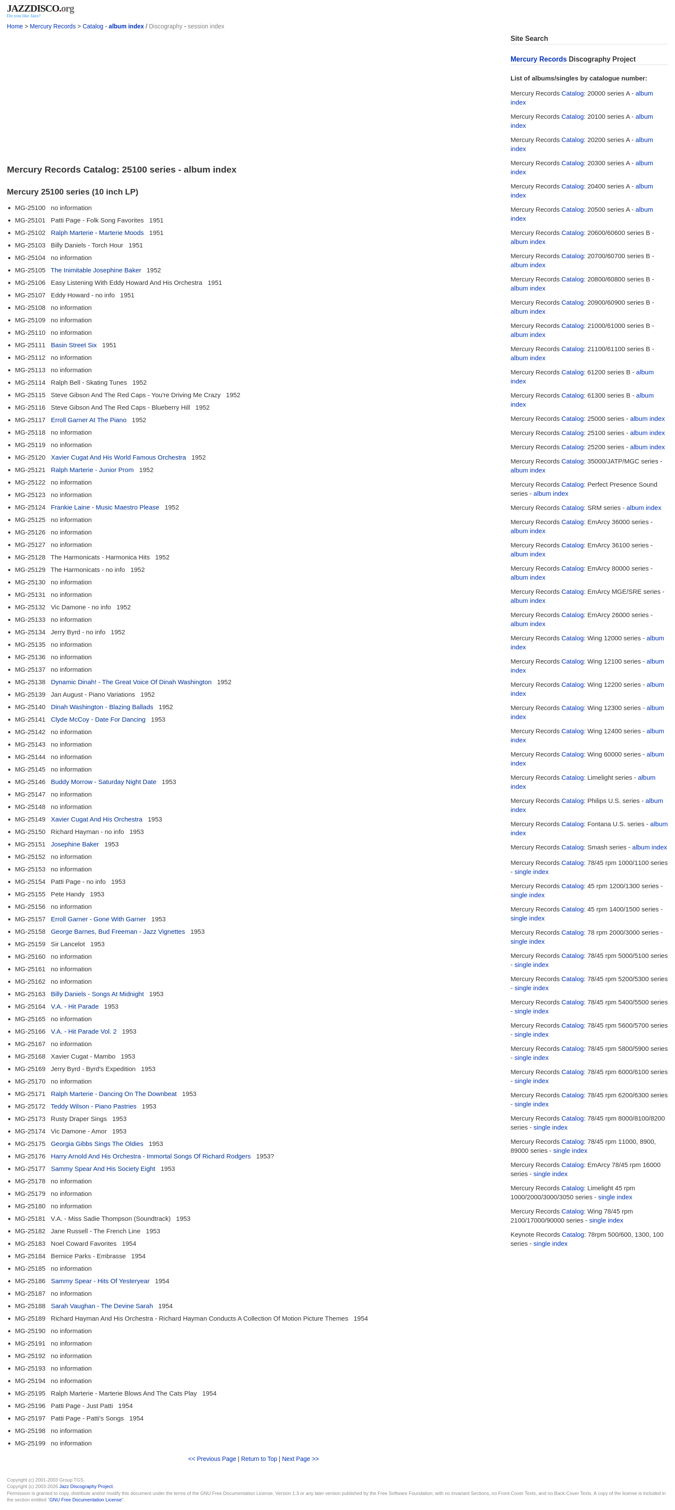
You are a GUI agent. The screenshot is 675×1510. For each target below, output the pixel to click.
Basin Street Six (74, 345)
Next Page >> (300, 1458)
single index (531, 871)
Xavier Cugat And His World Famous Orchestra (118, 457)
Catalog (93, 26)
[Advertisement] (253, 94)
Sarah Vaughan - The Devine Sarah (102, 1305)
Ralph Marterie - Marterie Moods (97, 232)
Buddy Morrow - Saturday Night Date (103, 781)
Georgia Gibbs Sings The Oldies (97, 1143)
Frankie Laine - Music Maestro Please (105, 507)
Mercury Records (53, 26)
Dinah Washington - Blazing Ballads (102, 706)
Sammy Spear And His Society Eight (103, 1168)
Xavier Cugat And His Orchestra (96, 819)
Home (15, 26)
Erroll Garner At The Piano (89, 419)
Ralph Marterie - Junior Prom (92, 469)
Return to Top (259, 1458)
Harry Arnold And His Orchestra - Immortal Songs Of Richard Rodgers (151, 1156)
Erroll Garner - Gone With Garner (98, 919)
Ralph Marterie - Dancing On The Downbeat (113, 1093)
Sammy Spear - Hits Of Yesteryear (100, 1281)
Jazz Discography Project (86, 1486)
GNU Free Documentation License (86, 1499)
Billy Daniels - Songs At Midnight (97, 993)
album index (126, 26)
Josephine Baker (75, 844)
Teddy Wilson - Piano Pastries (93, 1106)
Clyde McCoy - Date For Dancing (98, 719)
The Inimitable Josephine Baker (96, 270)
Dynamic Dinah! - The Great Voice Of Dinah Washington (131, 682)
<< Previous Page (212, 1458)
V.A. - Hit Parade (75, 1006)
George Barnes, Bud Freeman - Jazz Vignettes (118, 931)
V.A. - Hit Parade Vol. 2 (84, 1031)
